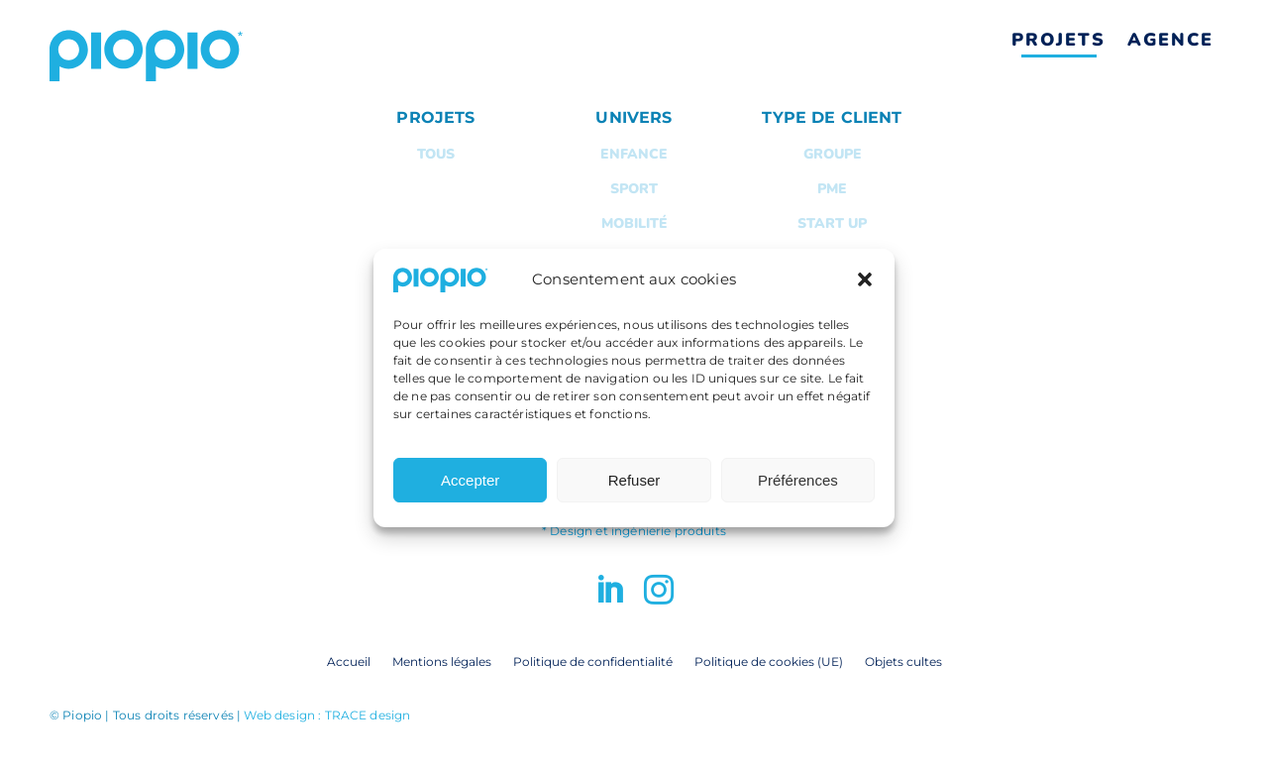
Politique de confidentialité (593, 661)
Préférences (798, 495)
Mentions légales (441, 661)
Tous (436, 154)
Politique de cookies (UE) (768, 661)
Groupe (832, 154)
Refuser (634, 495)
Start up (832, 223)
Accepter (470, 495)
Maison (634, 258)
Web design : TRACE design (327, 715)
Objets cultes (903, 661)
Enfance (634, 154)
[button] (865, 295)
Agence (1170, 40)
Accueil (348, 661)
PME (832, 188)
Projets (1058, 40)
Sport (634, 188)
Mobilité (634, 223)
